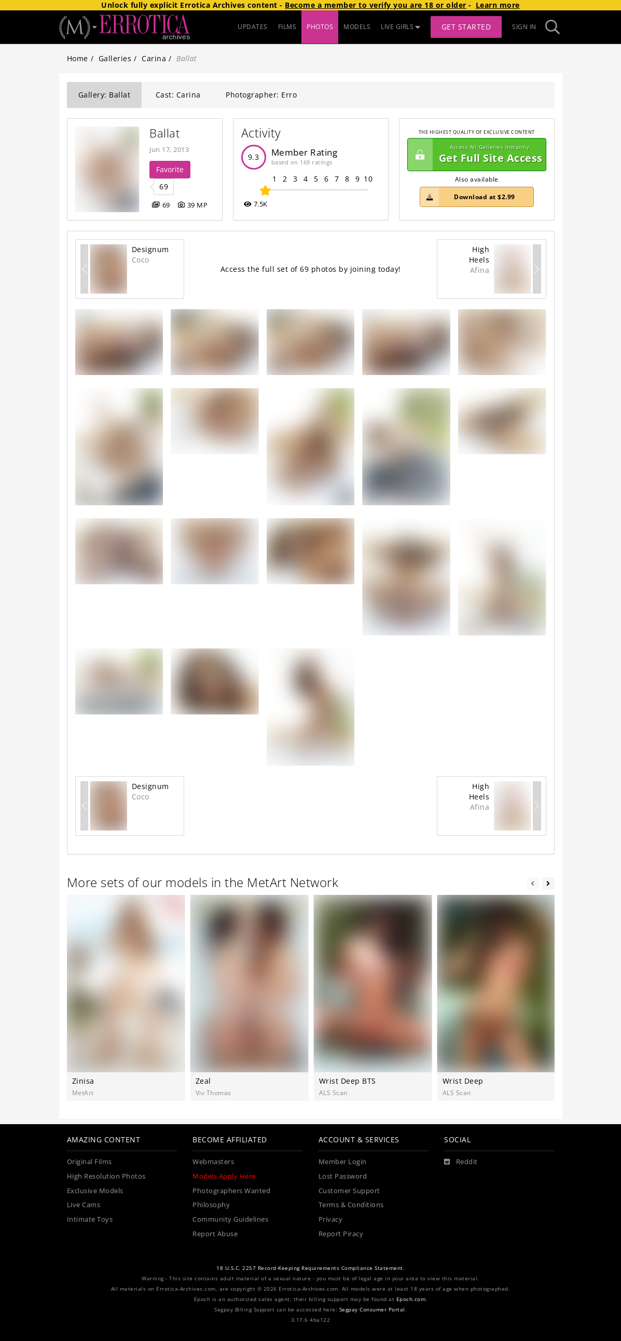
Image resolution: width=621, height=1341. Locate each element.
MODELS (356, 26)
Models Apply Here (224, 1176)
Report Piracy (341, 1233)
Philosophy (211, 1204)
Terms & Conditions (351, 1204)
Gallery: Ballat (104, 95)
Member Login (343, 1161)
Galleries (115, 58)
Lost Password (343, 1176)
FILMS (287, 26)
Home (77, 58)
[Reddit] (461, 1162)
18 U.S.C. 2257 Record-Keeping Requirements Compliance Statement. (310, 1268)
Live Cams (84, 1204)
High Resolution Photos (106, 1176)
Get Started (466, 27)
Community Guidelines (230, 1219)
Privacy (331, 1219)
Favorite (170, 169)
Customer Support (349, 1190)
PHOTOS (320, 26)
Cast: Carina (178, 95)
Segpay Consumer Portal (372, 1309)
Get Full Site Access (475, 155)
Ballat (164, 133)
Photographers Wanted (231, 1190)
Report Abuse (215, 1233)
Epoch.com (411, 1299)
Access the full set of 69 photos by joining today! (310, 269)
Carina (154, 58)
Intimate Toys (90, 1219)
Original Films (89, 1161)
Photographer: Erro (261, 95)
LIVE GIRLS (400, 26)
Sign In (524, 26)
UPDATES (253, 26)
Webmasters (213, 1161)
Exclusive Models (95, 1190)
